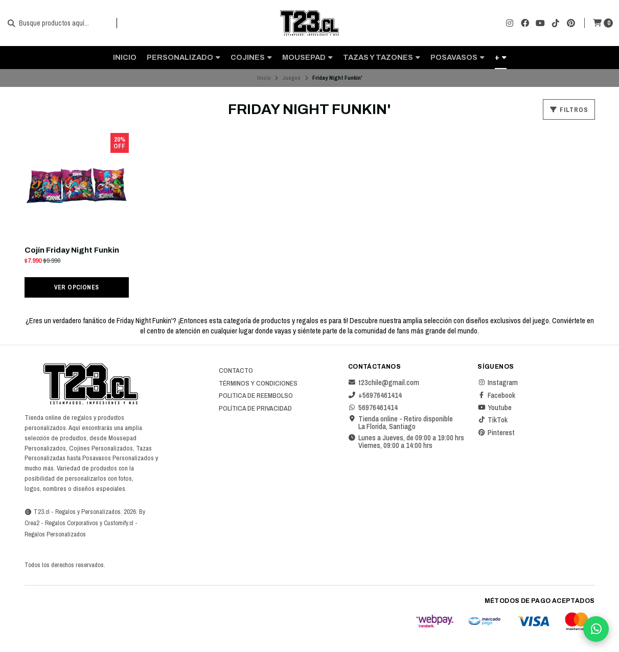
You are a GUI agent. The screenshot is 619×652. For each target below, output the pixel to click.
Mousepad (307, 57)
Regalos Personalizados (55, 534)
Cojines (251, 57)
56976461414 (373, 407)
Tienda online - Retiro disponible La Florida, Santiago (400, 422)
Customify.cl (118, 523)
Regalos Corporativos (71, 523)
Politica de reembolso (256, 395)
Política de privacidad (255, 408)
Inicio (124, 57)
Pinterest (496, 432)
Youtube (494, 407)
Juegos (291, 78)
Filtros (568, 109)
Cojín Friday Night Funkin (72, 250)
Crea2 (32, 523)
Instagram (497, 382)
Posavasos (457, 57)
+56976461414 (375, 395)
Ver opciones (76, 287)
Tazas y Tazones (381, 57)
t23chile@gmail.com (383, 382)
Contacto (236, 370)
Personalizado (183, 57)
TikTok (492, 419)
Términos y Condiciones (258, 383)
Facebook (496, 395)
